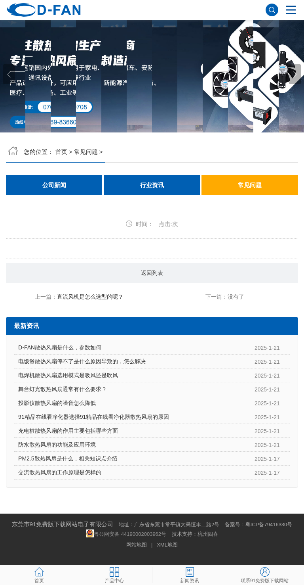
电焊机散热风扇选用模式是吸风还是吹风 (68, 375)
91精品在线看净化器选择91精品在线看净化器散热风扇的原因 (93, 417)
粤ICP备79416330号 (269, 524)
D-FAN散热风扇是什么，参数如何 (59, 347)
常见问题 (86, 151)
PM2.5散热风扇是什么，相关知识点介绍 (67, 458)
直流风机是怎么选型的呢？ (90, 296)
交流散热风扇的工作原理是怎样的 (59, 472)
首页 (61, 151)
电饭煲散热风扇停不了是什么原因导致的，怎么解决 (82, 361)
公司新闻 (54, 185)
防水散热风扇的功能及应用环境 (57, 444)
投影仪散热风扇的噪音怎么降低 (57, 403)
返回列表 (152, 273)
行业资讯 (152, 185)
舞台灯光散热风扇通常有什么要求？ (62, 389)
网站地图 (136, 545)
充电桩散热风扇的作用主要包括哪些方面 (68, 431)
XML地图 (167, 545)
